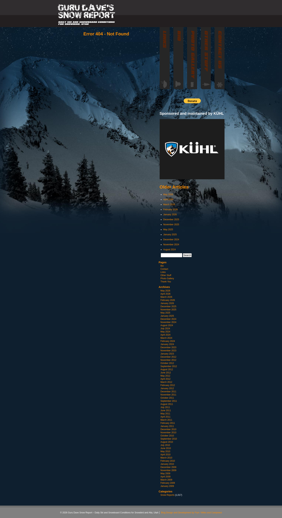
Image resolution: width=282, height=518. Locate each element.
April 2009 (166, 476)
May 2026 (168, 194)
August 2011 (167, 404)
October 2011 (167, 398)
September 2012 (169, 366)
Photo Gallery (167, 278)
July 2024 (165, 328)
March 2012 (166, 382)
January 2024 (167, 344)
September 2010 (169, 439)
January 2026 (170, 214)
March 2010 (166, 457)
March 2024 (166, 338)
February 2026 (170, 209)
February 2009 (168, 483)
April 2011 (166, 416)
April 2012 (166, 379)
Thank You (166, 281)
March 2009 (166, 480)
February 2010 (168, 461)
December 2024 (171, 239)
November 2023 (168, 350)
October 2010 (167, 435)
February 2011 (168, 423)
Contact (164, 269)
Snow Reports (167, 495)
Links (163, 272)
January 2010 (167, 464)
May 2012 (165, 376)
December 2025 (171, 219)
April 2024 (166, 335)
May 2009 (165, 473)
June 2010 (166, 448)
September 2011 (169, 401)
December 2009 (168, 467)
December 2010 (168, 429)
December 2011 (168, 391)
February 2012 (168, 385)
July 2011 (165, 407)
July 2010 (165, 445)
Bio (162, 266)
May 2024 (165, 331)
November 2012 (168, 360)
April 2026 (168, 199)
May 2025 (168, 229)
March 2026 (169, 204)
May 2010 (165, 451)
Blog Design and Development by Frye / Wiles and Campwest (191, 512)
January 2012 (167, 388)
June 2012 (166, 372)
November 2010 (168, 432)
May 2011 (165, 413)
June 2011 (166, 410)
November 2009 (168, 470)
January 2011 (167, 426)
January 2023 (167, 353)
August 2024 (169, 249)
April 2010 (166, 454)
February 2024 (168, 341)
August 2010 (167, 442)
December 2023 (168, 347)
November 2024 (171, 244)
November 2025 (171, 224)
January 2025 (170, 234)
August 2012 (167, 369)
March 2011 (166, 420)
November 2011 (168, 394)
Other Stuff (166, 275)
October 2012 (167, 363)
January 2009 (167, 486)
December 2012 (168, 357)
